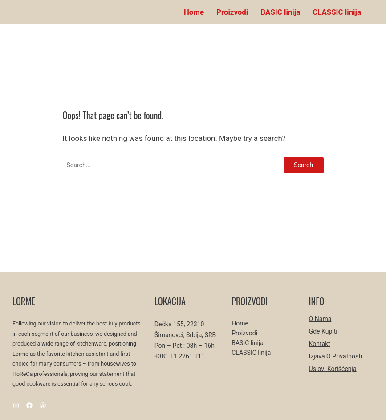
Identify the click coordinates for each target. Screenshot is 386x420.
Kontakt (319, 343)
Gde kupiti (323, 331)
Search (303, 165)
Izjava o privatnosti (335, 356)
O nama (320, 318)
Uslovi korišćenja (333, 368)
